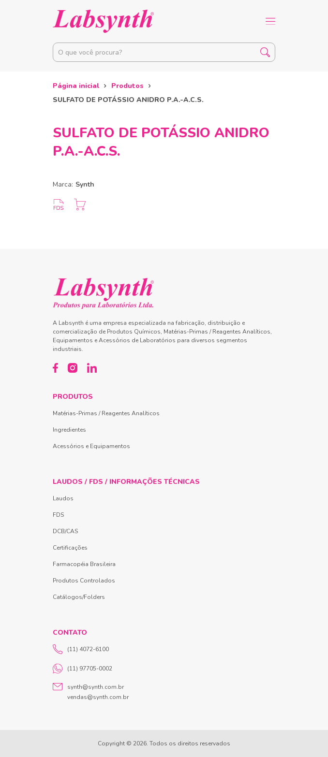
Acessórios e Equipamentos (91, 446)
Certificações (70, 548)
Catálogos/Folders (79, 597)
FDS (58, 515)
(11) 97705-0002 (82, 668)
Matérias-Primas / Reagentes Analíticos (106, 413)
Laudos (63, 498)
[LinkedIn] (92, 368)
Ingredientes (69, 430)
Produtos (127, 85)
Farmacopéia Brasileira (84, 564)
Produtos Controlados (84, 580)
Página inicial (76, 85)
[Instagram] (72, 368)
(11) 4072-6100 (81, 649)
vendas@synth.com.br (98, 697)
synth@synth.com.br (95, 687)
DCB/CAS (65, 531)
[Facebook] (55, 368)
